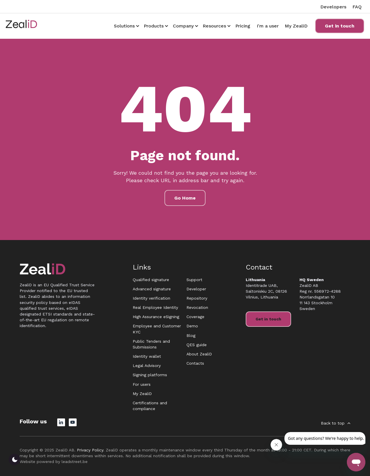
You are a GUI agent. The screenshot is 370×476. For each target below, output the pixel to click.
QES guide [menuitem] (196, 344)
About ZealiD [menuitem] (199, 354)
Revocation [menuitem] (197, 307)
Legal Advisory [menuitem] (147, 365)
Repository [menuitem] (196, 298)
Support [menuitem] (194, 279)
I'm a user (268, 26)
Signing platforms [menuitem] (150, 374)
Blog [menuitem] (190, 335)
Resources (214, 26)
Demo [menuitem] (192, 326)
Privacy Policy (90, 450)
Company (183, 26)
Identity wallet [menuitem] (147, 356)
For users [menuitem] (142, 384)
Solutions (124, 26)
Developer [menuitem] (196, 289)
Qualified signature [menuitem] (151, 279)
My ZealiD (296, 26)
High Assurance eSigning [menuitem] (156, 316)
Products (154, 26)
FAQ (357, 7)
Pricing (242, 26)
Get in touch (339, 26)
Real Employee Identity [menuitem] (155, 307)
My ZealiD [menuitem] (142, 393)
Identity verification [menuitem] (151, 298)
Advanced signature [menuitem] (152, 289)
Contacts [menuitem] (195, 363)
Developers (333, 7)
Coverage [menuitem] (195, 316)
